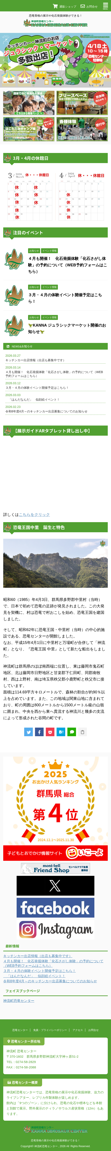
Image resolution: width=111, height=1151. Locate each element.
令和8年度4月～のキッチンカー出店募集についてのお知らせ (46, 411)
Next (107, 60)
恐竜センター (20, 1029)
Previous (4, 60)
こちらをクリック (34, 514)
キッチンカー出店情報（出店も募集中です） (35, 360)
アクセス (78, 1029)
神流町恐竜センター (18, 1001)
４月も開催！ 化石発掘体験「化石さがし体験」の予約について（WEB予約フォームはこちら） (67, 265)
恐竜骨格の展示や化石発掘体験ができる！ (55, 1140)
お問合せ (93, 1029)
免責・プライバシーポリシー (50, 1029)
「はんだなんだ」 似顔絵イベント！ (32, 399)
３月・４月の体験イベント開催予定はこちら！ (37, 387)
